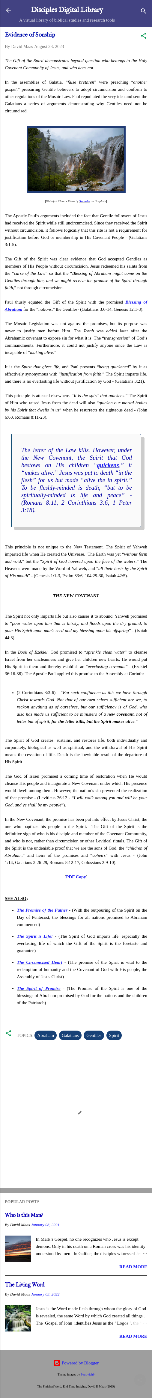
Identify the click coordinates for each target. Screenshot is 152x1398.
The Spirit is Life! (35, 936)
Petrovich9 (87, 1374)
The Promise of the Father (42, 910)
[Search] (143, 12)
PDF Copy (76, 876)
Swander (84, 201)
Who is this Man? (24, 1215)
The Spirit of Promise (39, 988)
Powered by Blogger (76, 1363)
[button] (143, 36)
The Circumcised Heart (39, 962)
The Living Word (24, 1285)
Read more (133, 1266)
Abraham (45, 1035)
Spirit (114, 1035)
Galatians (70, 1035)
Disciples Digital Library (67, 10)
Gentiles (93, 1035)
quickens (108, 465)
